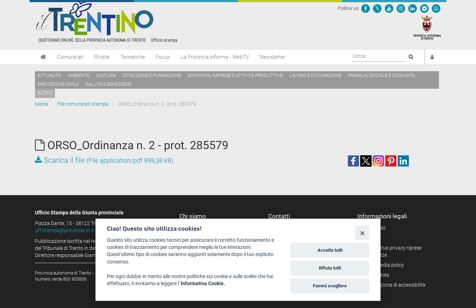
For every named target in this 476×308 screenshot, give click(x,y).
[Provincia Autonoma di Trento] (427, 27)
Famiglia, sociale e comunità (381, 75)
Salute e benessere (108, 84)
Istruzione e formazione (152, 75)
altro (45, 93)
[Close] (362, 233)
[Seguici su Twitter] (377, 8)
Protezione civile (58, 84)
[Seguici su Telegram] (424, 8)
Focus (163, 57)
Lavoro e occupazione (315, 75)
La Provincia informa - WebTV (215, 57)
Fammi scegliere (330, 285)
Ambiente (78, 75)
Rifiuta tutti (330, 268)
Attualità (49, 75)
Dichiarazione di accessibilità (393, 285)
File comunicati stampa (83, 104)
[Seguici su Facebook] (366, 8)
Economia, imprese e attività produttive (235, 75)
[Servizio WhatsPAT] (436, 8)
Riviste (102, 57)
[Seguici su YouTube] (389, 8)
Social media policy (383, 265)
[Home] (43, 57)
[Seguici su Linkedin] (413, 8)
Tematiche (132, 57)
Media (41, 104)
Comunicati (70, 57)
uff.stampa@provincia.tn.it (64, 230)
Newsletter (272, 57)
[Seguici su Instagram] (401, 8)
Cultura (106, 75)
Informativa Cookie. (203, 283)
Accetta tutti (329, 250)
